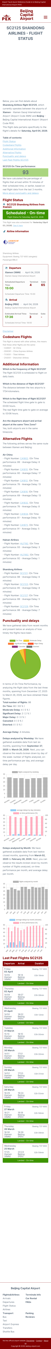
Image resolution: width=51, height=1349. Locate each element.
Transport (8, 1313)
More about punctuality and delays (21, 193)
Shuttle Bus (8, 1331)
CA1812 (24, 480)
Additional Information (14, 148)
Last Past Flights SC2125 (15, 160)
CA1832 (24, 502)
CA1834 (24, 514)
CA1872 (24, 525)
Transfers (7, 1328)
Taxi (5, 1320)
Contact (39, 1341)
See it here (18, 225)
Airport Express (11, 1324)
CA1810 (24, 469)
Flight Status (9, 141)
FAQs (28, 1302)
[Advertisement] (25, 71)
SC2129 (24, 606)
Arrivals (6, 1298)
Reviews (30, 1316)
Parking (30, 1313)
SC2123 (24, 584)
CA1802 (24, 458)
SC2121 (24, 573)
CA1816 (24, 491)
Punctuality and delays (14, 156)
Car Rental (31, 1298)
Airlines (6, 1309)
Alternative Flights (12, 152)
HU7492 (24, 554)
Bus (4, 1316)
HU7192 (24, 543)
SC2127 (24, 595)
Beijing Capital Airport (26, 14)
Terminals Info (33, 1294)
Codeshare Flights (12, 145)
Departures (8, 1302)
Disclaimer (30, 1341)
